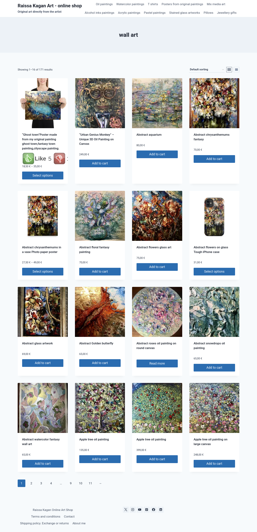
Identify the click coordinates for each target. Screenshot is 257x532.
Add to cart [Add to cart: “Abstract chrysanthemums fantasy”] (214, 159)
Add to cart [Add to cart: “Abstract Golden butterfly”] (100, 363)
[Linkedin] (161, 510)
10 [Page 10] (80, 483)
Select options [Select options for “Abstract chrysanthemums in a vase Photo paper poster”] (42, 271)
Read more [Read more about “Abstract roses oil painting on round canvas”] (157, 363)
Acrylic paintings (129, 12)
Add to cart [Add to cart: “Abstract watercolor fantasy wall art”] (43, 463)
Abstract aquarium (149, 134)
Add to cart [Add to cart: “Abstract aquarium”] (157, 154)
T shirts (153, 4)
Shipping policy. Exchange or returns (44, 523)
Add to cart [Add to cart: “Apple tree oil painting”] (100, 459)
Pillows (208, 12)
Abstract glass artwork (37, 343)
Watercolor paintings (130, 4)
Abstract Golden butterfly (96, 343)
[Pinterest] (147, 510)
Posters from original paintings (182, 4)
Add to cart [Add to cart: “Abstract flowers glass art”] (157, 267)
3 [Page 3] (41, 483)
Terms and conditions (45, 516)
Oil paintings (104, 4)
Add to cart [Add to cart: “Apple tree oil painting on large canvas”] (214, 463)
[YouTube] (140, 510)
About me (78, 523)
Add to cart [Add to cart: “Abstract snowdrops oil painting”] (214, 367)
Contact (69, 516)
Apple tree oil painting (94, 439)
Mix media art (216, 4)
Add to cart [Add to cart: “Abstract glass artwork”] (43, 363)
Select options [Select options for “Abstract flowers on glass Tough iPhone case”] (214, 271)
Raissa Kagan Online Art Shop (53, 510)
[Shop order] (207, 69)
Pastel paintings (154, 12)
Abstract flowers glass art (154, 247)
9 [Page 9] (71, 483)
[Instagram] (133, 510)
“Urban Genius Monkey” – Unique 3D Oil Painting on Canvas (96, 139)
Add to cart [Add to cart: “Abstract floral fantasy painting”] (100, 271)
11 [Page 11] (90, 483)
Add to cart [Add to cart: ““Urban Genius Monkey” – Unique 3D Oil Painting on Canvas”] (100, 163)
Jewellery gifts (227, 12)
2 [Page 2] (31, 483)
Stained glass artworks (184, 12)
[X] (126, 510)
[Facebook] (154, 510)
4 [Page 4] (51, 483)
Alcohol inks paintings (99, 12)
